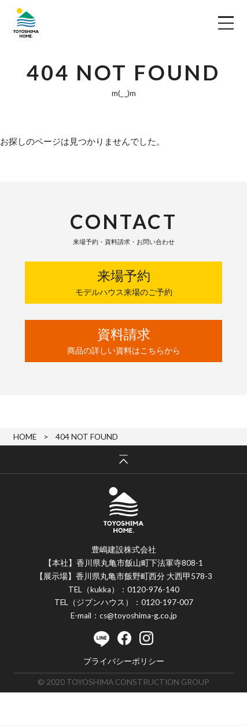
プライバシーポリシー (123, 662)
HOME (24, 436)
